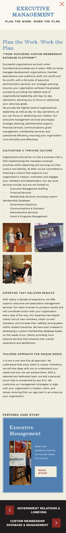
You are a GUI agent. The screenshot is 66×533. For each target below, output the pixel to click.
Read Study (43, 472)
